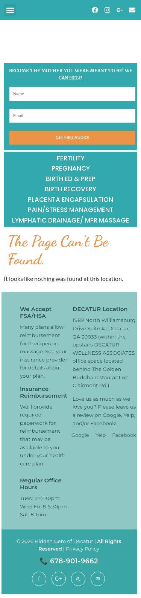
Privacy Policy (82, 549)
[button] (10, 10)
